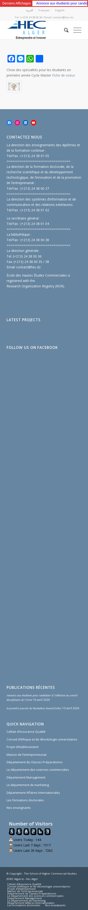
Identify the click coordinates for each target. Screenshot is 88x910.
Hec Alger (32, 879)
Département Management (26, 777)
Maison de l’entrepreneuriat (26, 754)
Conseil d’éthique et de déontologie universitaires (42, 739)
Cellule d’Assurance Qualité (26, 731)
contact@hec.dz (28, 267)
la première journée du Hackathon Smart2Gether (34, 708)
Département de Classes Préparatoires (35, 762)
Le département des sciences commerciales (38, 769)
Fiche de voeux (63, 75)
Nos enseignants (19, 808)
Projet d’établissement (22, 747)
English (60, 10)
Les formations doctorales (25, 800)
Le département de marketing (28, 785)
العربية (29, 10)
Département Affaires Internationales (33, 792)
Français (44, 10)
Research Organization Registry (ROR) (35, 286)
